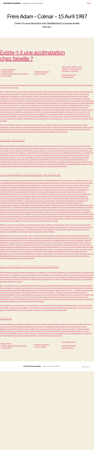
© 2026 (24, 445)
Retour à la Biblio (40, 74)
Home (89, 3)
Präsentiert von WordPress (52, 445)
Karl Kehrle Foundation (13, 3)
